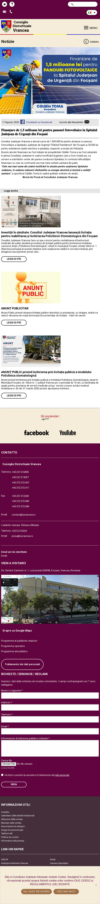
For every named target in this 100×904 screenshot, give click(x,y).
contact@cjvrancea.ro (23, 514)
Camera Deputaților (59, 863)
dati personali (62, 775)
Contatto (5, 812)
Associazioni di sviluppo (13, 826)
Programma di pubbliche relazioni (19, 640)
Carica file (6, 760)
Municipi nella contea (11, 823)
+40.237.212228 (20, 496)
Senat (52, 859)
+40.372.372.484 (20, 506)
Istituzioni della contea (12, 819)
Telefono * (7, 714)
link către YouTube (67, 432)
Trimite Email (5, 12)
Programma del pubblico (14, 651)
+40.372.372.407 (20, 482)
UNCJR (4, 859)
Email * (5, 726)
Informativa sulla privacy (12, 840)
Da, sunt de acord (36, 891)
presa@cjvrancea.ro (22, 536)
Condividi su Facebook (39, 122)
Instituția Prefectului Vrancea (14, 863)
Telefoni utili (7, 833)
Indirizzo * (6, 702)
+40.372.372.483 (20, 501)
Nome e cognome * (12, 690)
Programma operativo (13, 646)
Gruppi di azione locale (12, 830)
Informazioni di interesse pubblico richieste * (25, 738)
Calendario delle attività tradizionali (17, 815)
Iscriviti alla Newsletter (71, 122)
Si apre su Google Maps (17, 630)
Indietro (91, 42)
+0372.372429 (19, 531)
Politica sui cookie (9, 837)
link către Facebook (36, 432)
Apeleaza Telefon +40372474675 (11, 12)
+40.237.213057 (20, 477)
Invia (14, 784)
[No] (96, 885)
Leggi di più (14, 259)
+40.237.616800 (20, 472)
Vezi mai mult (66, 891)
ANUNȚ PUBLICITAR (14, 308)
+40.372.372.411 (20, 487)
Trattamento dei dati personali (22, 664)
